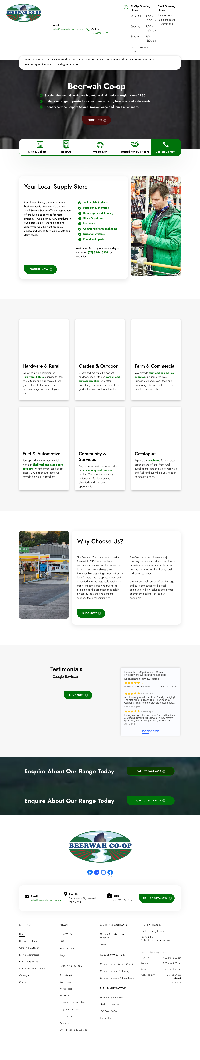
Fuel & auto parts (93, 239)
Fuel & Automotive (41, 453)
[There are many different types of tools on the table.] (44, 339)
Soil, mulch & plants (95, 202)
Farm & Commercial (155, 366)
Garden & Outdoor (98, 366)
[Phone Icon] (166, 148)
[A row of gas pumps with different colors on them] (44, 427)
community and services (97, 470)
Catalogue (145, 453)
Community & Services (92, 456)
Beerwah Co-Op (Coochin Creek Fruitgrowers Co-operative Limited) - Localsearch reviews (150, 702)
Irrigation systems (94, 234)
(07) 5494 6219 (98, 252)
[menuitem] (27, 59)
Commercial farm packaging (100, 229)
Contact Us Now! (166, 152)
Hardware (89, 223)
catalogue (154, 460)
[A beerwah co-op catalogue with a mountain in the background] (156, 427)
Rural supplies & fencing (98, 213)
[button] (19, 685)
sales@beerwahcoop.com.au (46, 900)
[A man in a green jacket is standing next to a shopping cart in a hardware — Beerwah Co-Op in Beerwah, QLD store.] (156, 226)
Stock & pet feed (93, 218)
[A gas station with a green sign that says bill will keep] (44, 575)
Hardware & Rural (41, 366)
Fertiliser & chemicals (96, 208)
